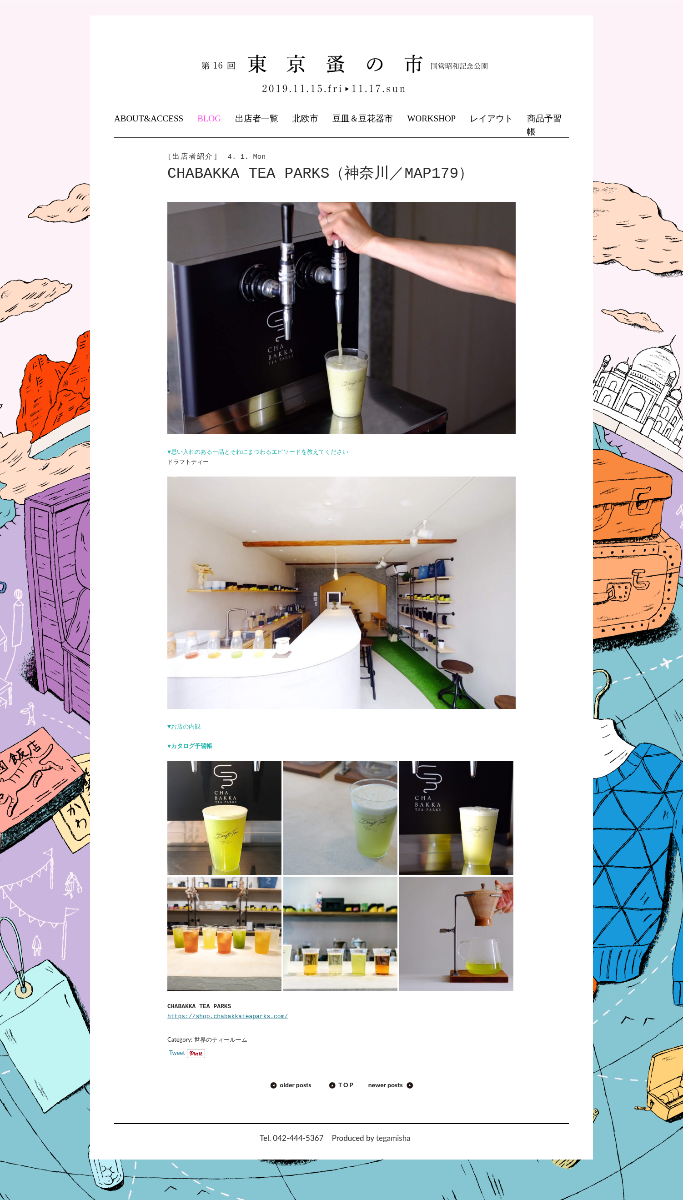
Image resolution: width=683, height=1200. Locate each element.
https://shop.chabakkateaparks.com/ (227, 1017)
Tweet (177, 1052)
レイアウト (491, 118)
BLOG (209, 118)
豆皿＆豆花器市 (362, 118)
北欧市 (305, 118)
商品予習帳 (544, 125)
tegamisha (393, 1138)
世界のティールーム (220, 1039)
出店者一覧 (256, 118)
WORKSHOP (431, 118)
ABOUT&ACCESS (148, 118)
